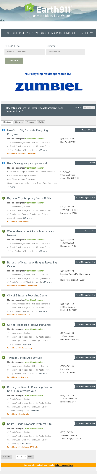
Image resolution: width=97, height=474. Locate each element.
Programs (30, 122)
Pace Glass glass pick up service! (27, 163)
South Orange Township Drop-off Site (29, 424)
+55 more (43, 251)
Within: (85, 107)
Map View (19, 122)
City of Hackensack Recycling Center (29, 324)
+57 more (47, 282)
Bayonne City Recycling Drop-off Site (29, 198)
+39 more (27, 218)
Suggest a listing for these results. (48, 465)
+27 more (35, 411)
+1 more (11, 187)
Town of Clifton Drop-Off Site (24, 357)
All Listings (7, 122)
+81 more (43, 150)
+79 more (43, 311)
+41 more (26, 444)
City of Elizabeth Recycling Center (27, 295)
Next (30, 456)
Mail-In (41, 122)
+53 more (43, 374)
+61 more (27, 344)
